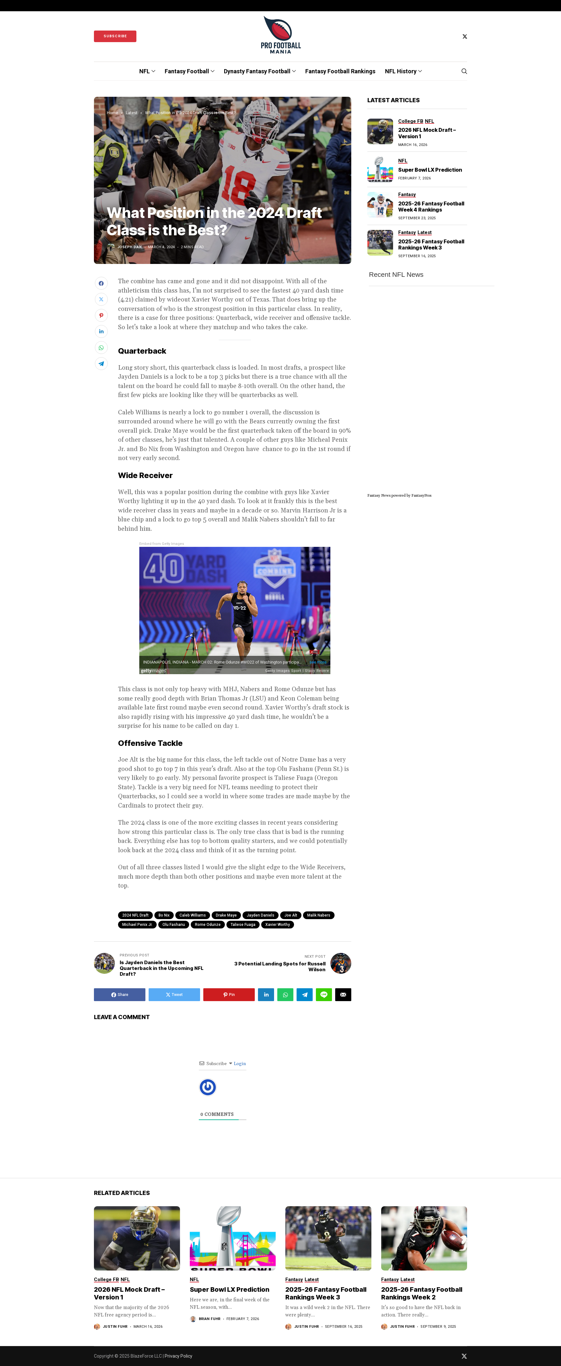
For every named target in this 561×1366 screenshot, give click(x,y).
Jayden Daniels (260, 915)
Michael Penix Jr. (137, 924)
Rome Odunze (208, 924)
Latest (131, 112)
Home (112, 112)
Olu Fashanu (173, 924)
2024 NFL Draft (135, 915)
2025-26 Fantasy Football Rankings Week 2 (421, 1293)
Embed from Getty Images (161, 544)
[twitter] (465, 36)
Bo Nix (164, 915)
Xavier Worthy (277, 924)
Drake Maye (226, 915)
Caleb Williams (192, 915)
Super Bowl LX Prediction (430, 170)
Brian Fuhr (210, 1319)
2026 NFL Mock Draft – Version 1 (427, 133)
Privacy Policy (178, 1356)
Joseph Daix (129, 247)
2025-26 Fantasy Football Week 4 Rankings (431, 207)
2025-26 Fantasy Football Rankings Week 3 (431, 245)
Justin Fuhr (115, 1327)
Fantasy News (379, 495)
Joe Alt (290, 915)
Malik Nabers (318, 915)
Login (239, 1064)
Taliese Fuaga (243, 924)
